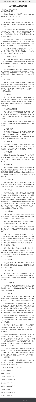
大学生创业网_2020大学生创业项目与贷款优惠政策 (17, 1)
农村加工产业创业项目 (6, 380)
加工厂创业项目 (5, 395)
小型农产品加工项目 (6, 376)
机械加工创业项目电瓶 (6, 386)
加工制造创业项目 (5, 370)
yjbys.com (21, 400)
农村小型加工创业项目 (6, 392)
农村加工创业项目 (5, 373)
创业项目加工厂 (5, 383)
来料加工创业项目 (5, 389)
